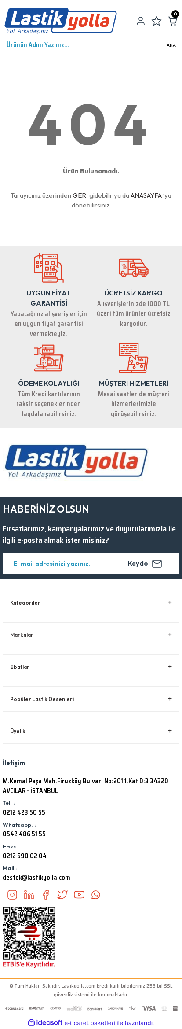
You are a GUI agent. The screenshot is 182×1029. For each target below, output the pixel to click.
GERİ (80, 195)
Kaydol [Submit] (145, 563)
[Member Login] (141, 21)
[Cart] (172, 21)
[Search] (91, 45)
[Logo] (61, 21)
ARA (171, 45)
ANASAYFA (146, 195)
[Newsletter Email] (91, 563)
